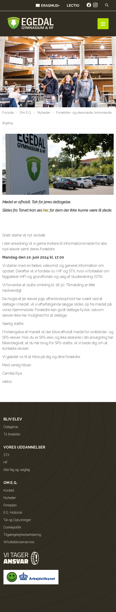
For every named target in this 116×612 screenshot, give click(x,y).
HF (5, 462)
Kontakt (8, 490)
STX (6, 455)
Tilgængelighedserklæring (22, 534)
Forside (8, 112)
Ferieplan (10, 505)
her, (46, 210)
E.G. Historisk (12, 512)
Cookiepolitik (12, 527)
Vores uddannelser (24, 447)
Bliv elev (12, 419)
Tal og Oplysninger (17, 520)
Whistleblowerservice (18, 542)
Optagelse (10, 427)
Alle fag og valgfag (16, 470)
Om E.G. (25, 112)
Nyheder (43, 112)
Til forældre (11, 434)
